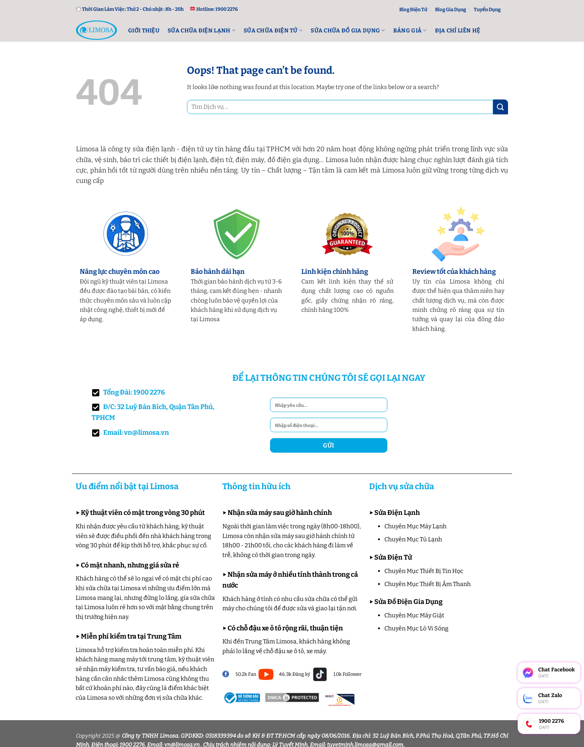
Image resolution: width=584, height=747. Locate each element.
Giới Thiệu (143, 30)
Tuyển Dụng (487, 9)
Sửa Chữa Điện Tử (273, 30)
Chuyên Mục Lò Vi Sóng (416, 628)
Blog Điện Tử (413, 9)
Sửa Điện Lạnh (397, 513)
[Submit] (500, 106)
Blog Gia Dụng (450, 9)
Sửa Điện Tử (393, 557)
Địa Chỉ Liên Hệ (457, 30)
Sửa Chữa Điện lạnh (201, 30)
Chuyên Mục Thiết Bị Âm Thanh (427, 584)
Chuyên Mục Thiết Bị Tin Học (423, 571)
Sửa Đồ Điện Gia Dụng (408, 602)
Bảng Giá (410, 30)
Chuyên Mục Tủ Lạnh (413, 539)
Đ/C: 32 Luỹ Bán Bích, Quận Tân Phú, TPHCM (153, 412)
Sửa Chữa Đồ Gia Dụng (348, 30)
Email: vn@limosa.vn (130, 432)
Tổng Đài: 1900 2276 (128, 392)
